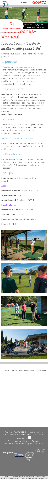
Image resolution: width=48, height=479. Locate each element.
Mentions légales (22, 441)
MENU (24, 2)
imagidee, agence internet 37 (30, 443)
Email (10, 441)
